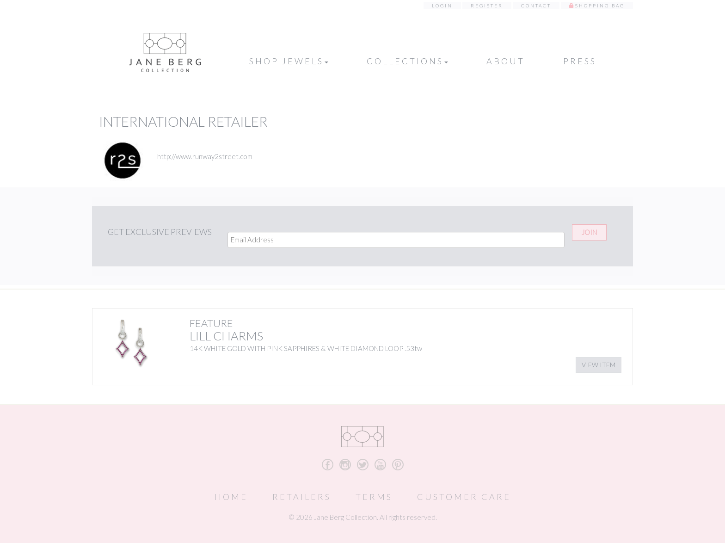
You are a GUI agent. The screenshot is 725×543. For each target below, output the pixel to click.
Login (442, 5)
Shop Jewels (288, 61)
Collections (407, 61)
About (505, 61)
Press (579, 61)
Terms (374, 497)
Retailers (301, 497)
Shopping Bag (600, 5)
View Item (598, 365)
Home (231, 497)
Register (487, 5)
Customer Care (464, 497)
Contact (536, 5)
